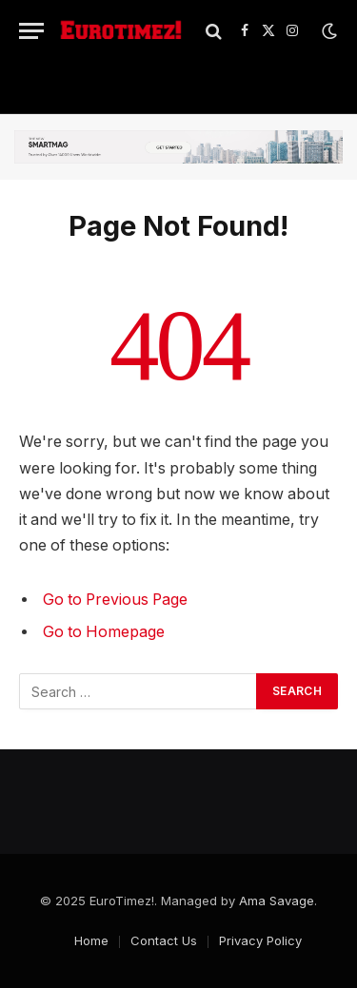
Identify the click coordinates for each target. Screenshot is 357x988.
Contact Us (163, 940)
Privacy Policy (260, 940)
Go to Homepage (104, 632)
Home (91, 940)
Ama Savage (276, 900)
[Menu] (31, 31)
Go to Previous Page (115, 600)
